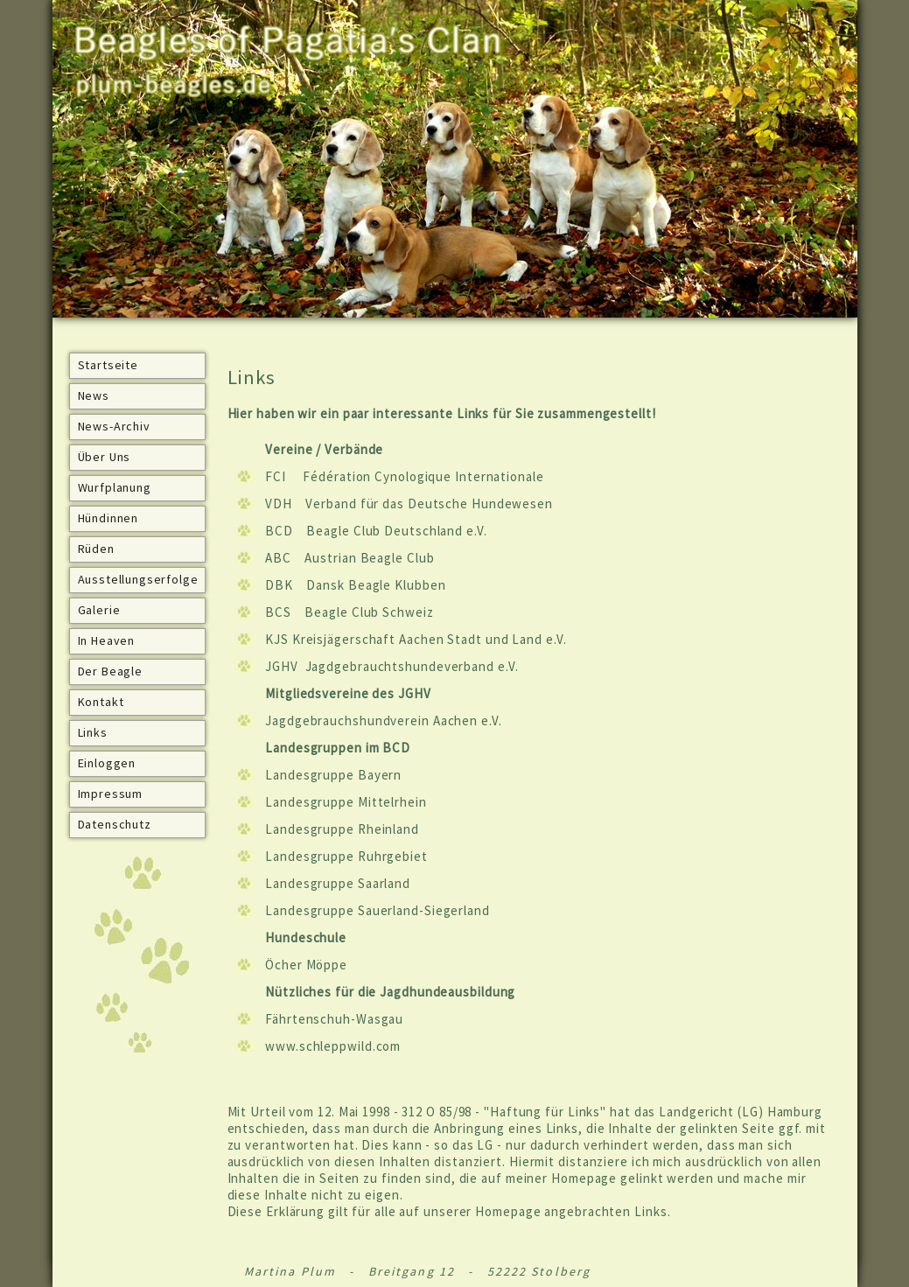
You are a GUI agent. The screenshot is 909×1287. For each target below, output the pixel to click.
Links (93, 732)
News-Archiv (114, 426)
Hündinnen (108, 518)
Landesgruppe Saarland (337, 883)
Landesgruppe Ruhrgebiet (348, 856)
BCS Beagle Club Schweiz (349, 612)
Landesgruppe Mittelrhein (346, 802)
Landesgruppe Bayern (333, 774)
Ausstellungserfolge (138, 579)
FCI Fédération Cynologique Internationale (404, 476)
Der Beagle (110, 671)
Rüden (96, 548)
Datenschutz (114, 824)
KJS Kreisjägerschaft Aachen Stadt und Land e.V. (415, 639)
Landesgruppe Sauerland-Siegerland (377, 910)
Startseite (108, 365)
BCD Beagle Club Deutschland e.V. (376, 530)
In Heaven (107, 640)
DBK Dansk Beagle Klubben (355, 585)
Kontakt (101, 702)
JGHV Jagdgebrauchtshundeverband (379, 666)
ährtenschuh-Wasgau (337, 1019)
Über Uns (104, 457)
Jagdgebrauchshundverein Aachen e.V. (383, 720)
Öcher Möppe (306, 964)
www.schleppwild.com (333, 1046)
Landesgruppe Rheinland (342, 829)
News (93, 395)
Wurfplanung (114, 487)
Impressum (110, 793)
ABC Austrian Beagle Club (349, 557)
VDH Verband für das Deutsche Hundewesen (409, 503)
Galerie (99, 610)
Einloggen (107, 763)
